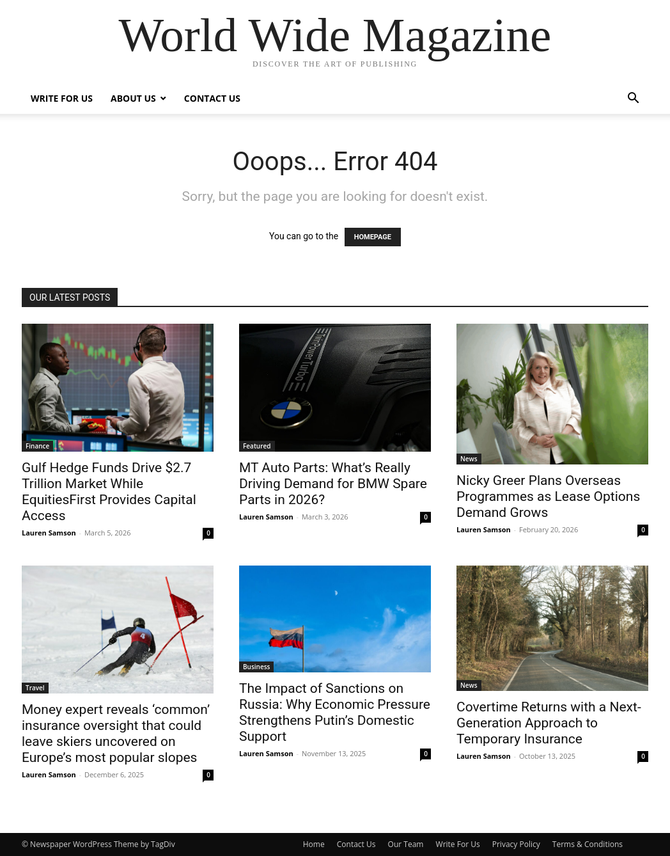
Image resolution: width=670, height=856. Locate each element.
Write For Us (62, 98)
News (469, 458)
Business (256, 666)
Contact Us (212, 98)
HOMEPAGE (372, 237)
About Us (133, 98)
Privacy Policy (516, 844)
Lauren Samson (49, 532)
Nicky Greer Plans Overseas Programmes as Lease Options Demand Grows (548, 496)
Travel (35, 687)
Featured (257, 445)
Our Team (406, 844)
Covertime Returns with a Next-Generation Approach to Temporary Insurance (548, 723)
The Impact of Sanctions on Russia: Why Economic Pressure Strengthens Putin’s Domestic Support (334, 712)
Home (314, 844)
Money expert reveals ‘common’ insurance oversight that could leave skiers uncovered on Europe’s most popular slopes (116, 733)
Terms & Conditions (587, 844)
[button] (633, 99)
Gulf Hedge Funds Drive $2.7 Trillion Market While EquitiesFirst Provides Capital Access (109, 491)
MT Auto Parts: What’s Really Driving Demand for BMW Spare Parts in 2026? (333, 483)
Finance (37, 445)
